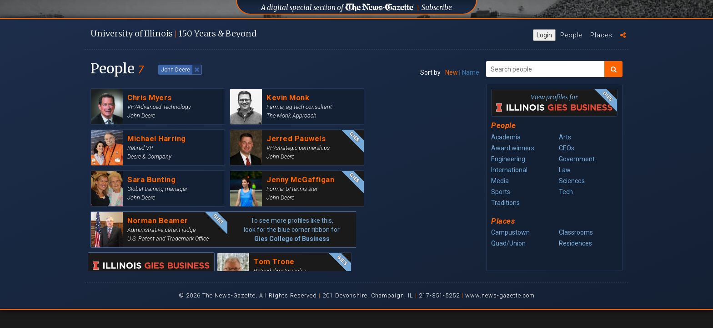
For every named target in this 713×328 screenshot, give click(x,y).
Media (500, 180)
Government (577, 159)
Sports (500, 191)
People (571, 35)
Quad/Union (508, 243)
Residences (575, 243)
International (509, 170)
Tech (566, 191)
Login (544, 35)
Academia (506, 137)
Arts (565, 137)
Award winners (512, 148)
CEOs (566, 148)
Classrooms (576, 232)
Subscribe (437, 7)
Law (565, 170)
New (451, 72)
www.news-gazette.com (500, 295)
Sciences (572, 180)
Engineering (508, 159)
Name (470, 72)
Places (601, 35)
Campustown (510, 232)
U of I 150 (173, 33)
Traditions (505, 202)
